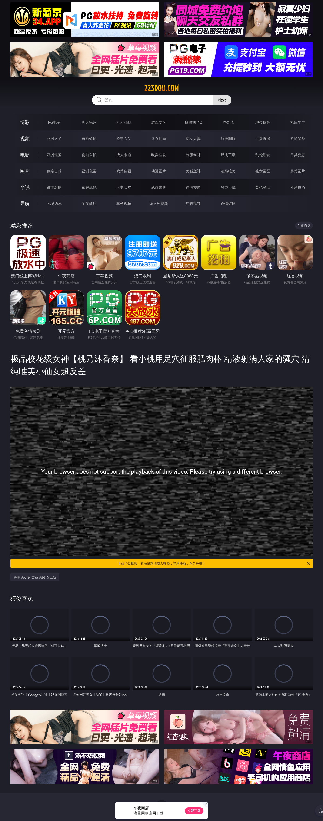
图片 (25, 171)
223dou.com (161, 88)
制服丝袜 (193, 154)
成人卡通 (123, 154)
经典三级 (228, 154)
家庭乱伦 (89, 187)
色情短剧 (228, 203)
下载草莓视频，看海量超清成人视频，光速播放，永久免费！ (214, 563)
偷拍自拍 (89, 154)
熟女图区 (262, 171)
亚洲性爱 (54, 154)
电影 (25, 155)
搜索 (222, 100)
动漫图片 (158, 171)
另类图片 (297, 171)
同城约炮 (54, 203)
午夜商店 (89, 203)
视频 (25, 138)
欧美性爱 (158, 154)
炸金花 (228, 122)
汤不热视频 (158, 203)
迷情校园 (193, 187)
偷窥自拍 (54, 171)
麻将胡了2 (193, 122)
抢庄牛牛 (297, 122)
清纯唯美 (228, 171)
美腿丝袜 (193, 171)
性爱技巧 (297, 187)
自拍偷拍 (89, 138)
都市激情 (54, 187)
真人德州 (89, 122)
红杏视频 (193, 203)
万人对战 (123, 122)
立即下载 (194, 810)
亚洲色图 (89, 171)
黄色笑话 (262, 187)
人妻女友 (123, 187)
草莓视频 (123, 203)
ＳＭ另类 (297, 138)
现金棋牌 (262, 122)
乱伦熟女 (262, 154)
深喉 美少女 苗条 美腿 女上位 (35, 577)
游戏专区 (158, 122)
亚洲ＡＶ (54, 138)
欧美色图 (123, 171)
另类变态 (297, 154)
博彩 (25, 122)
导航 (25, 203)
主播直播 (262, 138)
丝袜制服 (228, 138)
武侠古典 (158, 187)
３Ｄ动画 (158, 138)
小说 (25, 187)
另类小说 (228, 187)
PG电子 (54, 122)
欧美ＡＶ (123, 138)
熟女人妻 (193, 138)
